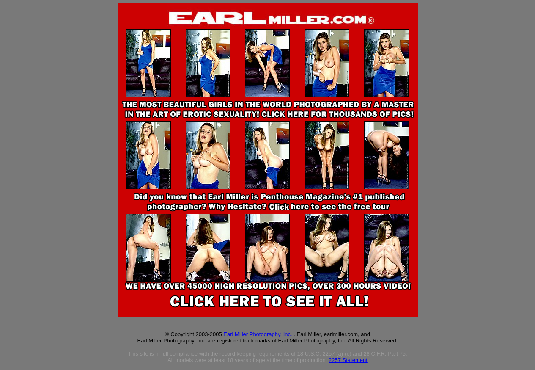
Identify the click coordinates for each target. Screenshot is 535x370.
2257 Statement (348, 360)
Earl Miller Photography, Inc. (258, 334)
